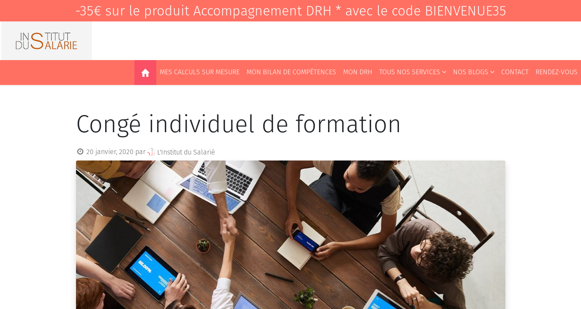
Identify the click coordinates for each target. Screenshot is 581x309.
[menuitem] (145, 73)
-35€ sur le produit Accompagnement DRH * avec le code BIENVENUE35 (290, 11)
